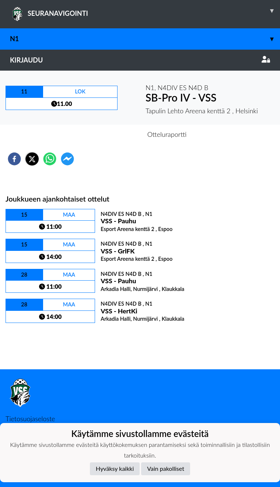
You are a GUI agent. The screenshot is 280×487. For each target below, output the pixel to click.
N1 (145, 38)
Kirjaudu (140, 60)
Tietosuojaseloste (30, 419)
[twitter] (32, 159)
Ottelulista (29, 344)
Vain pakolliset (165, 468)
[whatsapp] (49, 159)
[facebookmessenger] (67, 159)
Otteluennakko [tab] (115, 134)
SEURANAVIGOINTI (145, 10)
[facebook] (14, 159)
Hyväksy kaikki (115, 468)
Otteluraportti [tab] (167, 134)
